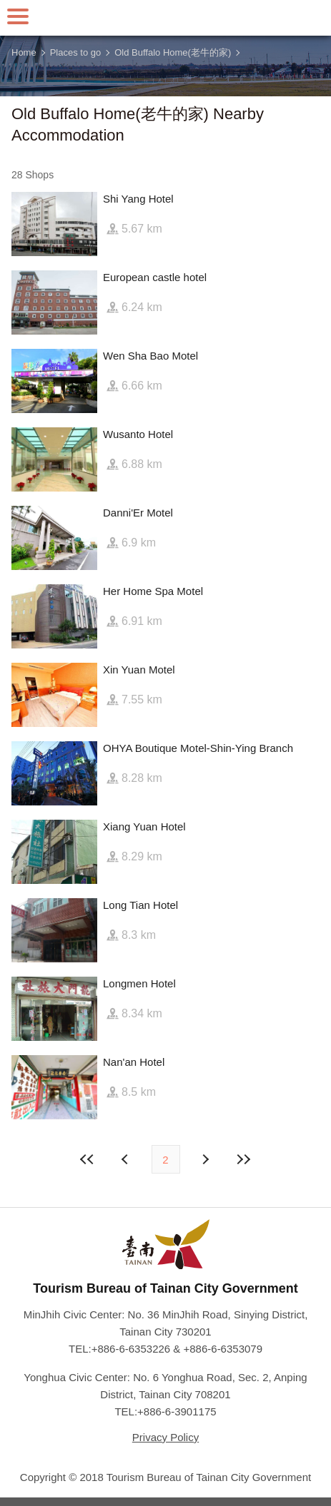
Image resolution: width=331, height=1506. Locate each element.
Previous (205, 1159)
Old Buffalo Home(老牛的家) (172, 52)
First (87, 1159)
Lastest (243, 1159)
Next (126, 1159)
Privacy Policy (165, 1437)
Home (23, 52)
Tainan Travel (166, 17)
